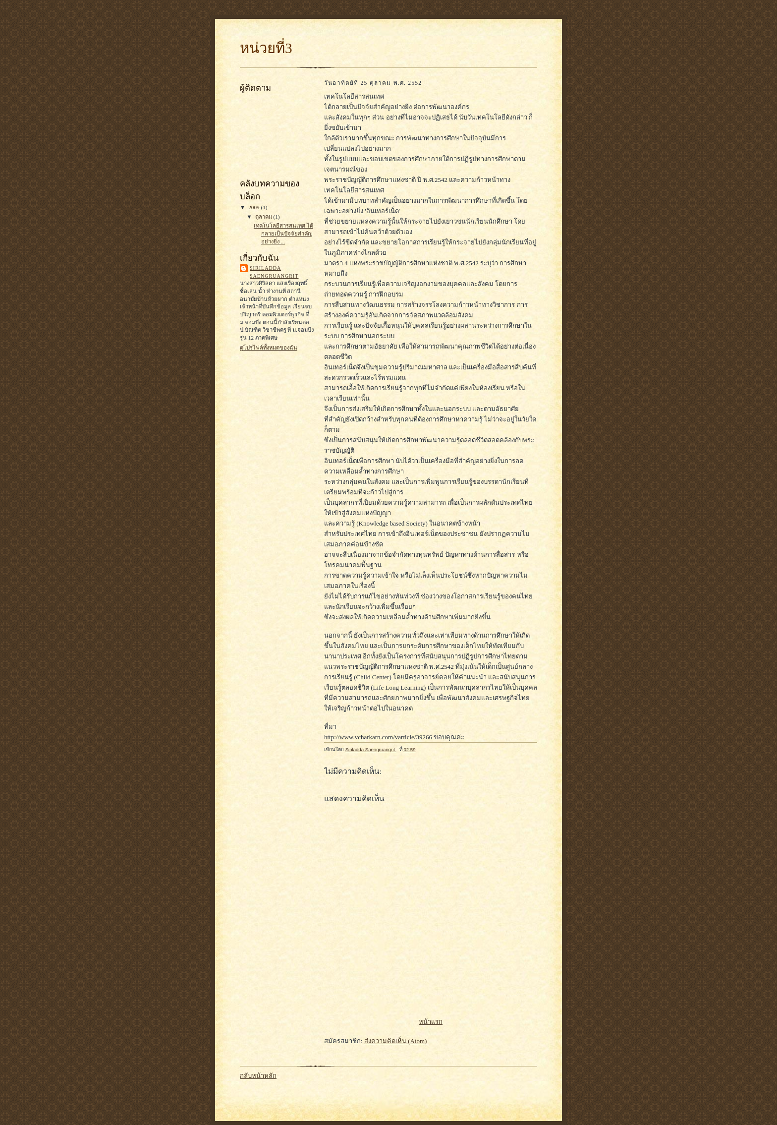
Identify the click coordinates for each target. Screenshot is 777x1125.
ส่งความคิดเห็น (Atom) (395, 1041)
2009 (254, 207)
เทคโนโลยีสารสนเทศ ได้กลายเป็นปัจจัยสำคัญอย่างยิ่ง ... (283, 233)
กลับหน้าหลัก (258, 1075)
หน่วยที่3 (266, 48)
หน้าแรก (431, 1021)
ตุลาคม (264, 217)
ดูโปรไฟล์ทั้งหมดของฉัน (268, 348)
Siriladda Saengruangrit (274, 272)
